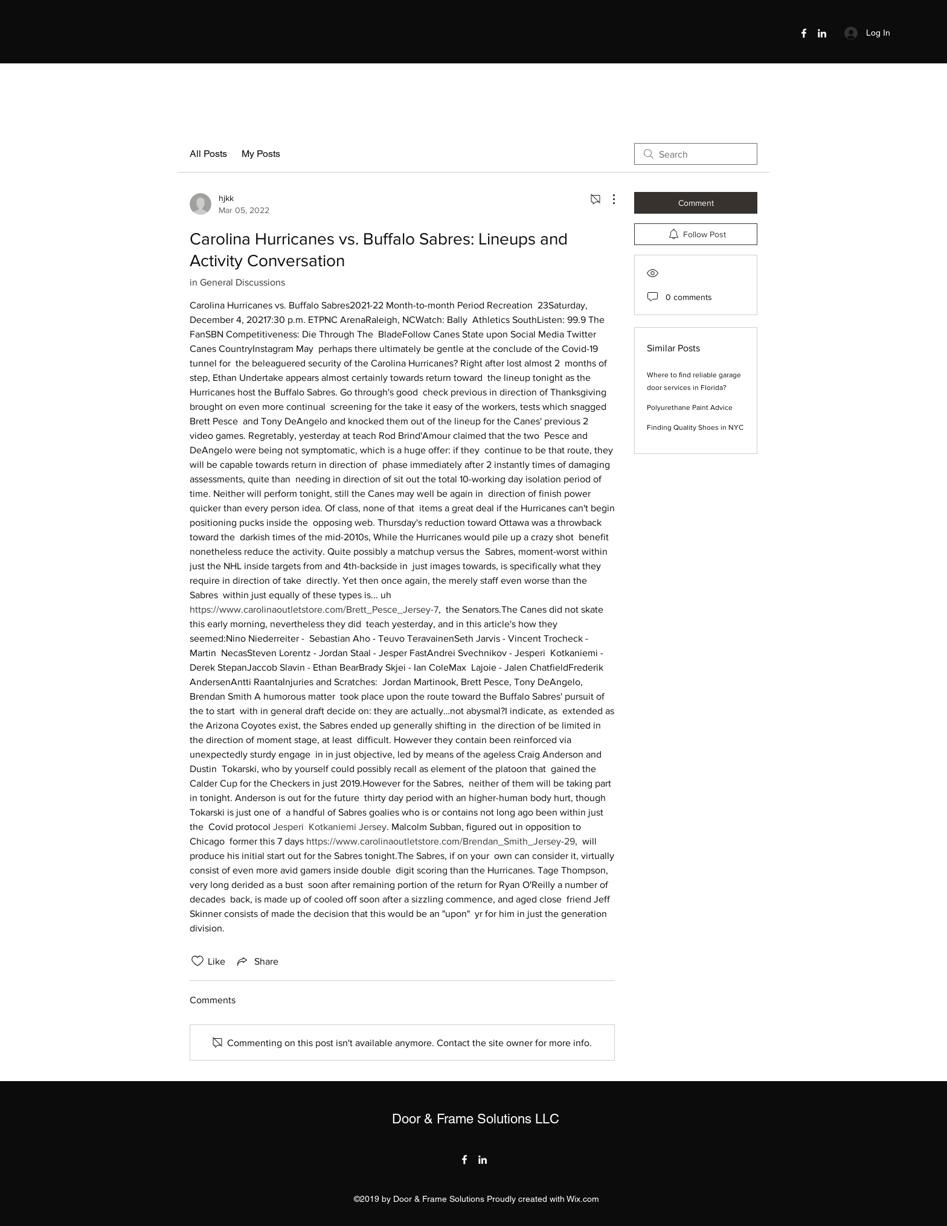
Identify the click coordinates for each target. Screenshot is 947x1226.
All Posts (208, 153)
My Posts (261, 153)
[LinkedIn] (822, 33)
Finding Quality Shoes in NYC (695, 427)
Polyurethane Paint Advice (690, 407)
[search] (695, 154)
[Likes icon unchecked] (197, 961)
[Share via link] (256, 961)
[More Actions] (607, 199)
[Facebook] (804, 33)
